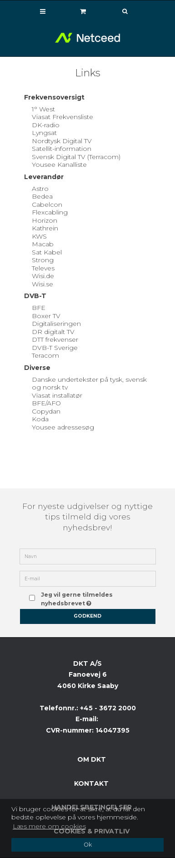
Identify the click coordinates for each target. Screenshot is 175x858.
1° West (43, 109)
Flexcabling (50, 212)
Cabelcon (47, 204)
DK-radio (46, 125)
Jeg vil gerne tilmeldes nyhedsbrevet (92, 598)
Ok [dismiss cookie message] (88, 844)
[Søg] (118, 12)
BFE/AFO (46, 403)
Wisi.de (43, 276)
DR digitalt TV (53, 332)
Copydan (46, 411)
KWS (39, 236)
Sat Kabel (47, 252)
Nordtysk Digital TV (62, 141)
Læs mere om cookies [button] (49, 826)
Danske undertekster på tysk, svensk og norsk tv (89, 383)
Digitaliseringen (56, 323)
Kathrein (45, 228)
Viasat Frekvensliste (62, 117)
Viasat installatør (57, 395)
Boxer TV (46, 316)
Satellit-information (61, 149)
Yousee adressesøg (63, 427)
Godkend (87, 616)
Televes (43, 268)
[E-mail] (88, 578)
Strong (43, 260)
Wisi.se (42, 284)
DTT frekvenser (55, 339)
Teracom (45, 355)
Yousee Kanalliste (59, 164)
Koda (40, 419)
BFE (38, 308)
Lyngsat (44, 133)
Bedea (42, 196)
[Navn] (88, 556)
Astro (40, 189)
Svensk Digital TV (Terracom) (76, 157)
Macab (43, 244)
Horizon (44, 220)
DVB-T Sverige (55, 348)
